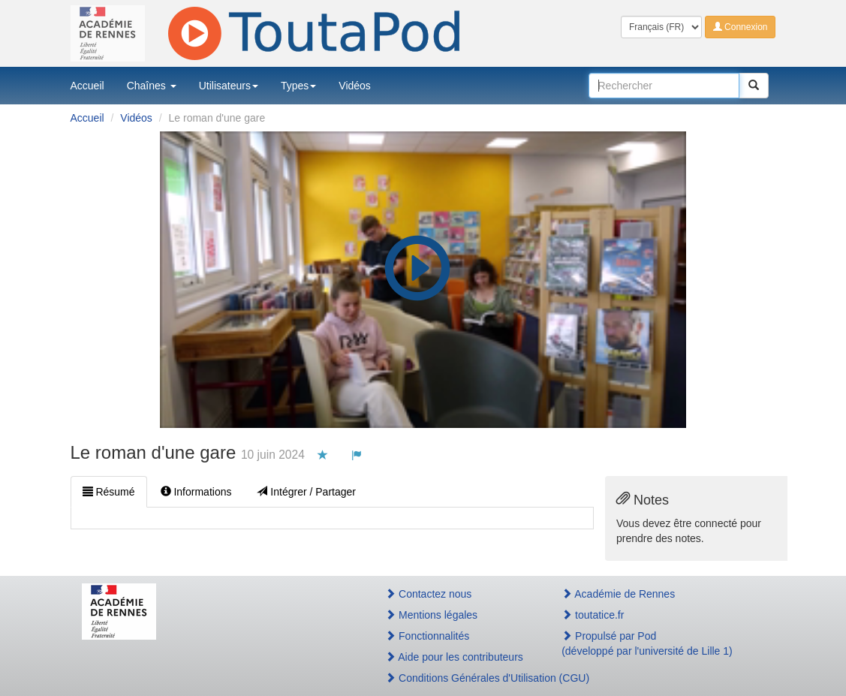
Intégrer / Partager (306, 492)
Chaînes (151, 86)
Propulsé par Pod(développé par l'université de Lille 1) (647, 643)
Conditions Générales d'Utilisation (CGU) (457, 678)
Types (298, 86)
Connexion (740, 27)
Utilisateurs (228, 86)
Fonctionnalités (427, 636)
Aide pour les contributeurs (454, 657)
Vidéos (355, 86)
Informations (196, 492)
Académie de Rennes (618, 594)
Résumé (109, 492)
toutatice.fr (592, 615)
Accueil (87, 86)
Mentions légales (431, 615)
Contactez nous (428, 594)
